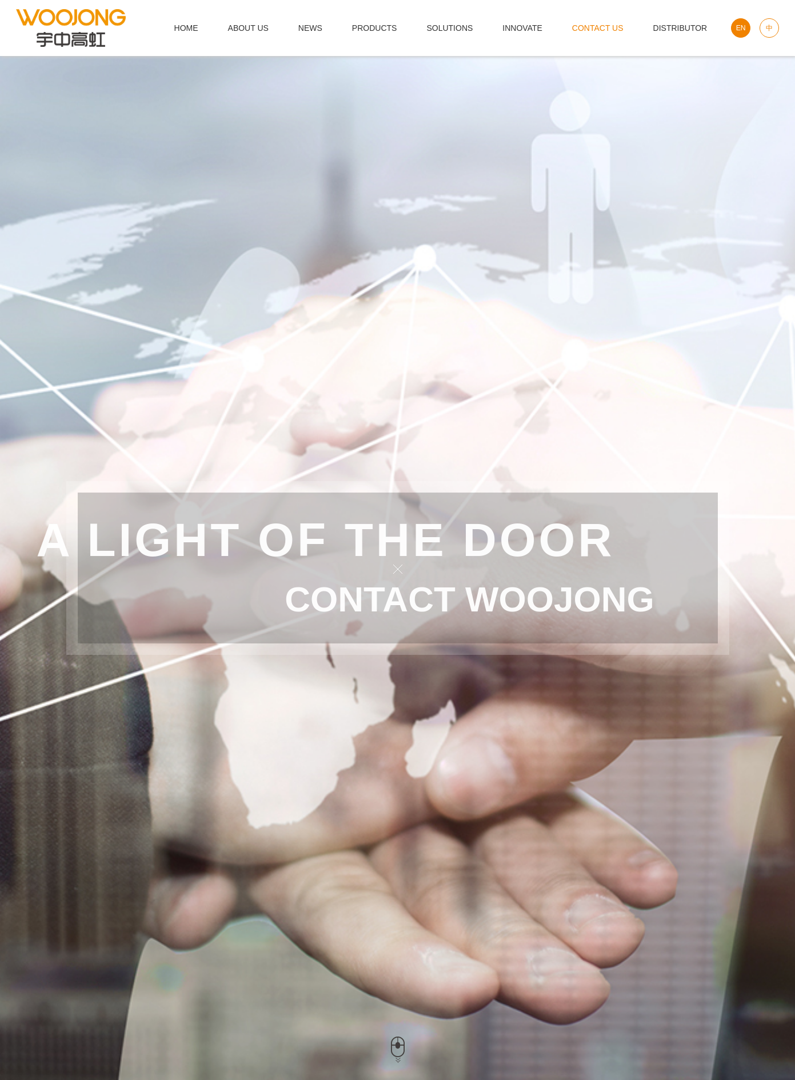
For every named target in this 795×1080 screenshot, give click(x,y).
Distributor (680, 28)
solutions (449, 28)
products (374, 28)
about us (248, 28)
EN (741, 28)
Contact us (598, 28)
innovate (522, 28)
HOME (186, 28)
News (310, 28)
